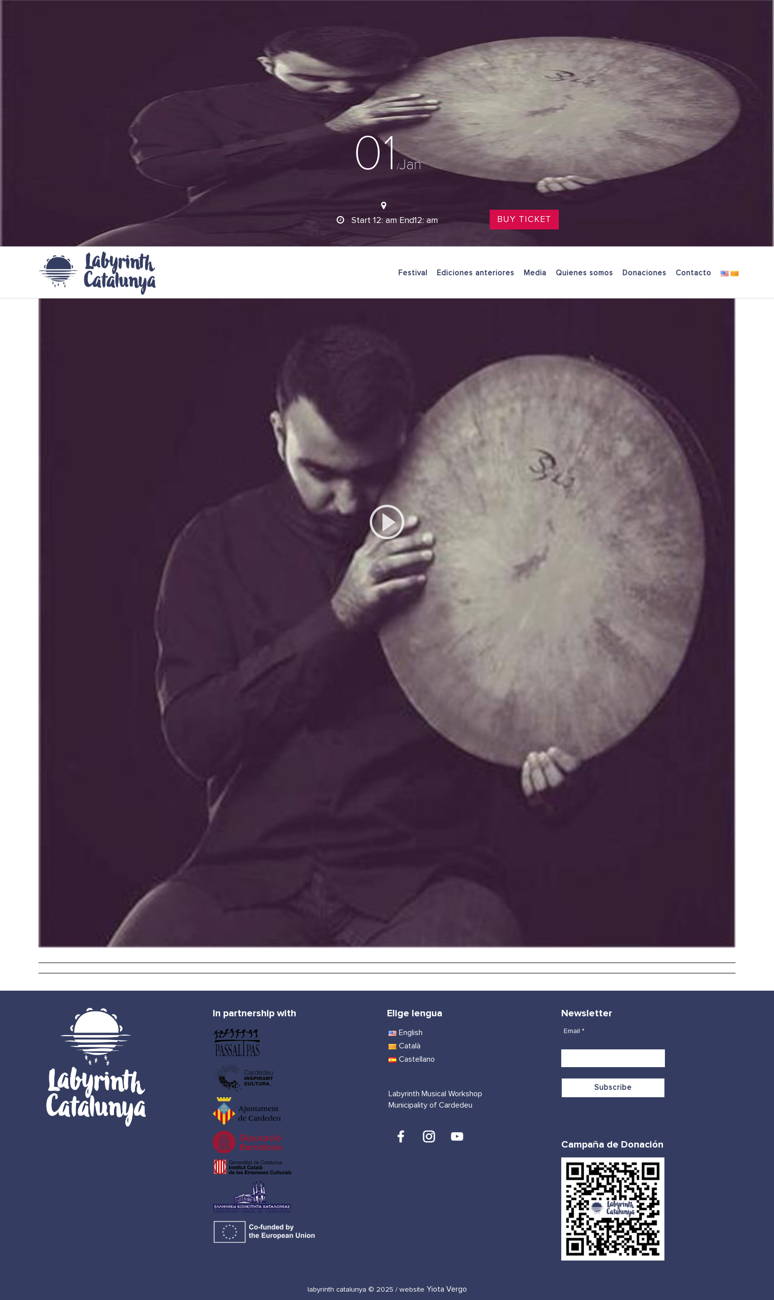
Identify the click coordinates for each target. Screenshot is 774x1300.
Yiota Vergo (446, 1289)
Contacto (693, 273)
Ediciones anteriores (475, 273)
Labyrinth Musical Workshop (435, 1094)
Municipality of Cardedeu (430, 1105)
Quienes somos (584, 273)
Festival (412, 273)
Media (535, 273)
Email (574, 1031)
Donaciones (644, 273)
